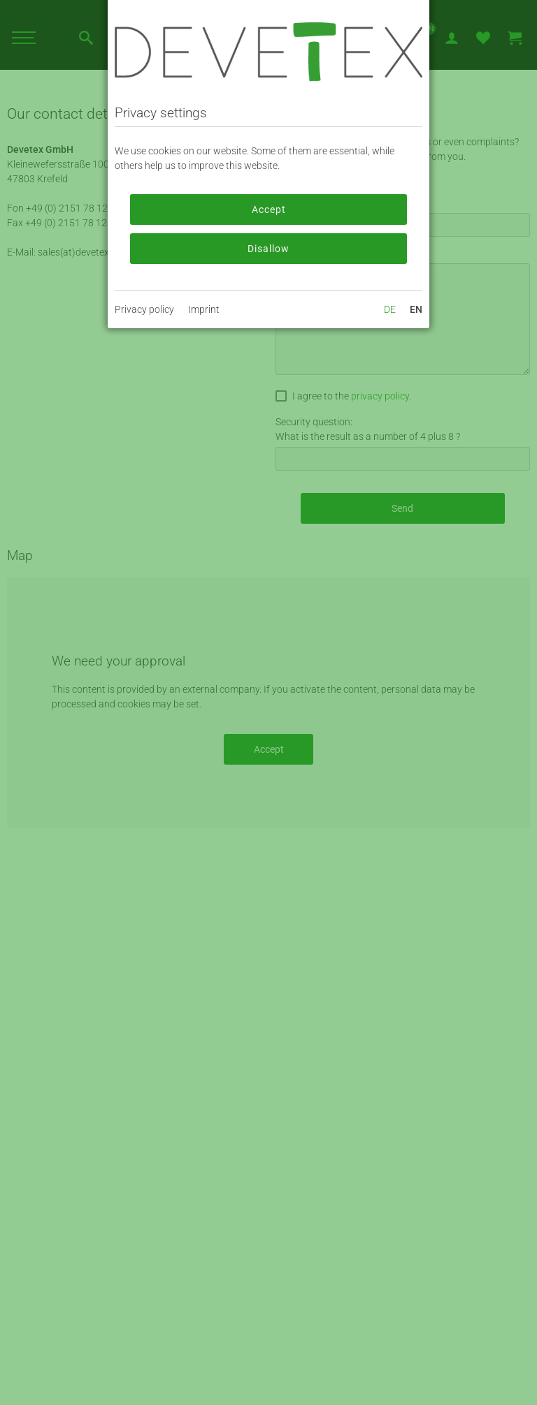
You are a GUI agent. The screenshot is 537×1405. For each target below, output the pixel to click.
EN (416, 309)
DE (390, 309)
